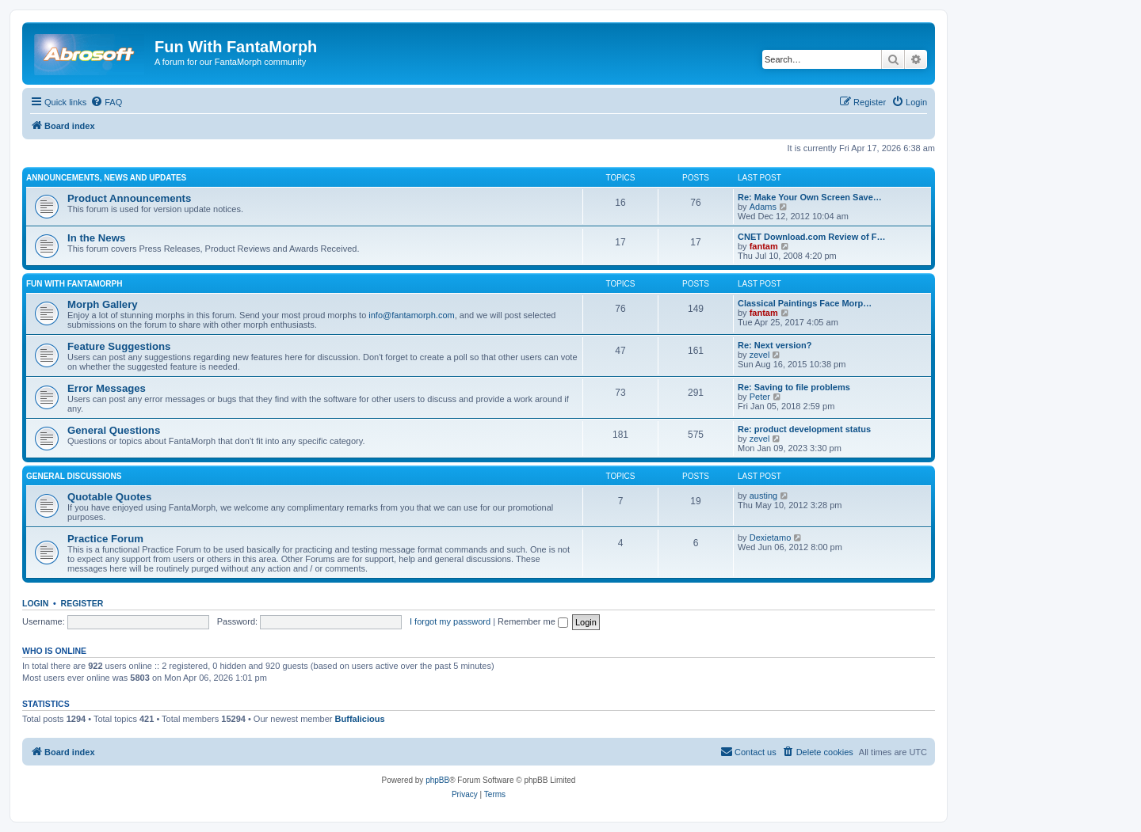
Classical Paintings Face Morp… (805, 303)
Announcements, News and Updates (106, 177)
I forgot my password (450, 621)
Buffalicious (360, 719)
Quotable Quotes (109, 497)
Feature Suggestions (118, 346)
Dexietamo (771, 537)
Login (35, 603)
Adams (763, 206)
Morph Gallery (102, 304)
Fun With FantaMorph (74, 283)
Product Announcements (129, 198)
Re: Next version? (775, 345)
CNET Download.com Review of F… (811, 236)
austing (763, 495)
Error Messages (106, 388)
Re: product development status (804, 429)
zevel (760, 354)
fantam (764, 246)
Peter (760, 396)
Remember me (533, 621)
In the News (96, 238)
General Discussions (73, 476)
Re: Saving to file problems (794, 387)
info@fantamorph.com (411, 315)
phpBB (437, 780)
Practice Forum (105, 539)
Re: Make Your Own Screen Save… (810, 197)
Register (82, 603)
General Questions (113, 430)
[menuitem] (106, 102)
